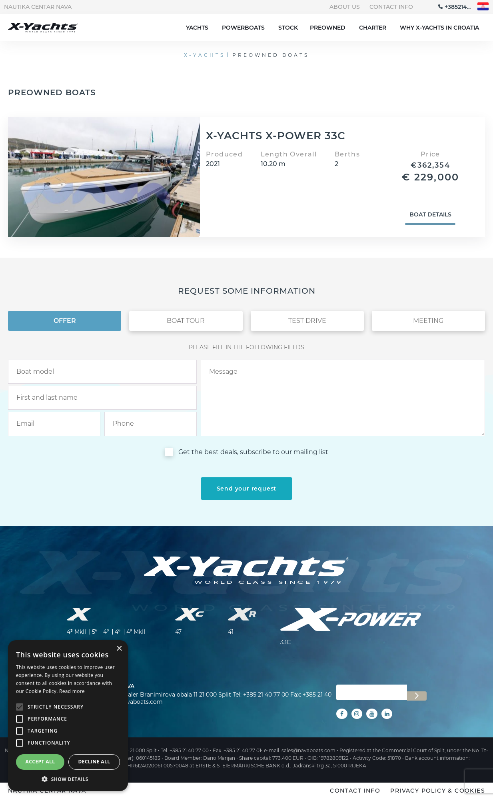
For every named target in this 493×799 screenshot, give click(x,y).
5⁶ (94, 631)
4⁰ (106, 631)
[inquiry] (343, 398)
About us (344, 6)
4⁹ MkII (135, 631)
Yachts (197, 27)
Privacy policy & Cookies (437, 790)
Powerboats (243, 27)
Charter (372, 27)
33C (285, 642)
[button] (68, 779)
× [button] (119, 649)
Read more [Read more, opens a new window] (72, 691)
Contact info (391, 6)
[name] (102, 398)
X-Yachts (204, 55)
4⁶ (117, 631)
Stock (288, 27)
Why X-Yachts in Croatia (439, 27)
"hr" (483, 6)
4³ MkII (76, 631)
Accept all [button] (40, 761)
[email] (54, 424)
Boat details (430, 214)
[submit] (247, 488)
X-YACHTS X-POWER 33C (275, 135)
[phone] (150, 424)
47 (178, 631)
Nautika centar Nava (38, 6)
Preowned (327, 27)
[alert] (68, 715)
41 (231, 631)
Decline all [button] (94, 761)
